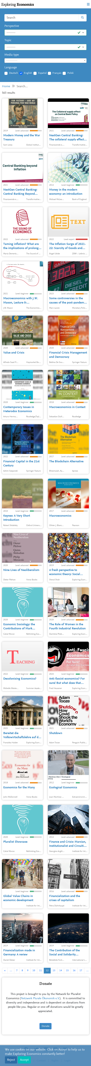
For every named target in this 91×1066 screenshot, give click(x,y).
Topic (7, 40)
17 (81, 970)
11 (40, 970)
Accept (24, 1060)
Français (56, 73)
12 (47, 970)
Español (42, 73)
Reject (11, 1060)
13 (54, 970)
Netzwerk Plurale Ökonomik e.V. (40, 998)
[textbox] (45, 60)
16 (74, 970)
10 (33, 970)
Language (10, 67)
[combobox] (45, 60)
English (28, 73)
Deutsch (13, 73)
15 (67, 970)
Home (6, 86)
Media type (11, 54)
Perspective (11, 26)
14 (60, 970)
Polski (70, 73)
